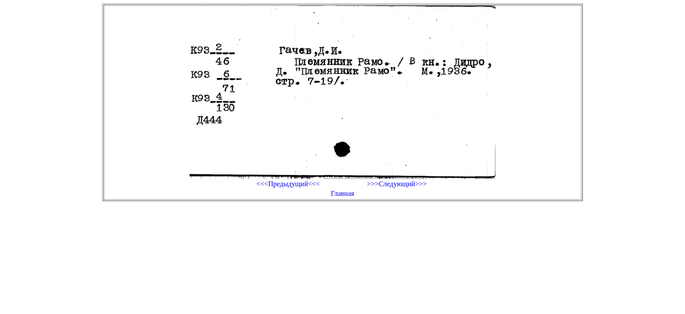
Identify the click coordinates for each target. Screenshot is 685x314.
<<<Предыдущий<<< (288, 184)
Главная (342, 193)
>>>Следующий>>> (397, 184)
